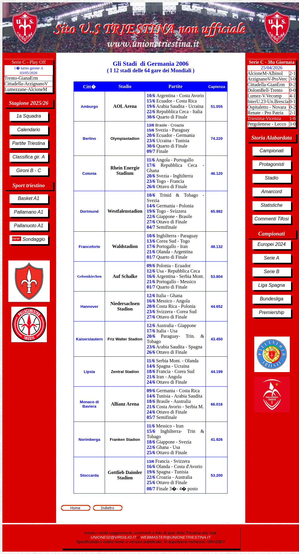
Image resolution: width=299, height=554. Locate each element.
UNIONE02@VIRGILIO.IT (114, 537)
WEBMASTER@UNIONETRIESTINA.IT (176, 537)
